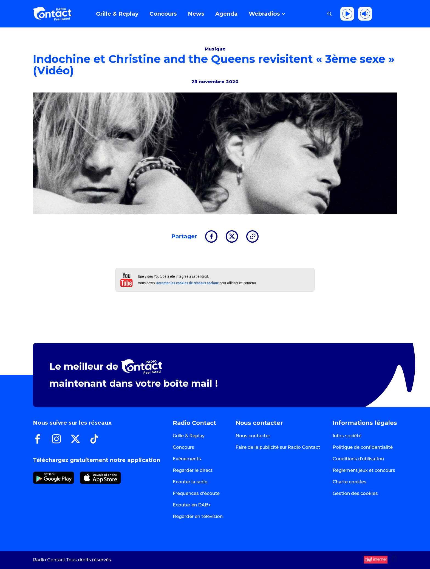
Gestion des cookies (355, 493)
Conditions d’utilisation (358, 458)
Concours (183, 447)
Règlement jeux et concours (364, 470)
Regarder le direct (193, 470)
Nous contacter (253, 435)
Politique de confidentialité (363, 447)
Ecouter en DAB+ (192, 505)
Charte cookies (349, 481)
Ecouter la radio (190, 481)
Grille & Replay (189, 435)
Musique (215, 49)
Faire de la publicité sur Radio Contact (278, 447)
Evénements (187, 458)
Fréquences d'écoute (196, 493)
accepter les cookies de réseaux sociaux (187, 283)
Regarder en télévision (198, 516)
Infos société (347, 435)
